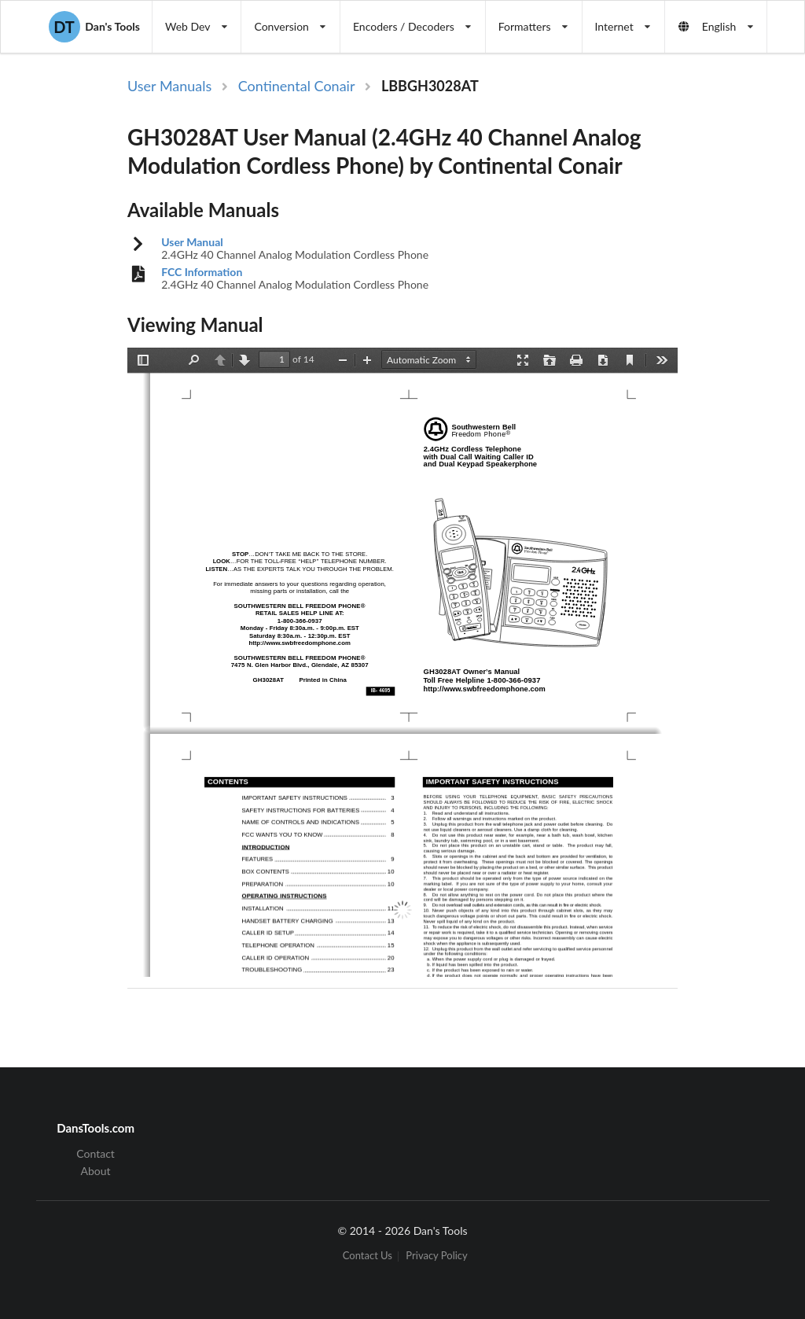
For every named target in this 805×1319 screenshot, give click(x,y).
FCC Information (201, 272)
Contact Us (367, 1256)
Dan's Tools (94, 26)
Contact (95, 1154)
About (96, 1170)
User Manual (192, 242)
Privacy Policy (436, 1256)
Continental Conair (296, 85)
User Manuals (169, 85)
